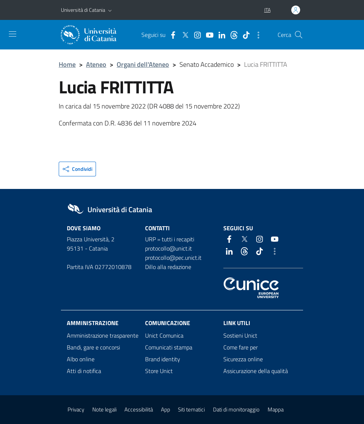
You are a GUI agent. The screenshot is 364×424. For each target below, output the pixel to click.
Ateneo (96, 64)
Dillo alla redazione (168, 266)
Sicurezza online (243, 359)
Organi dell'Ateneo (143, 64)
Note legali (104, 409)
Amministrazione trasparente (102, 335)
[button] (110, 10)
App (165, 409)
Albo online (81, 359)
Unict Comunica (164, 335)
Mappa (276, 409)
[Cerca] (298, 34)
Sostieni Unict (240, 335)
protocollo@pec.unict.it (173, 257)
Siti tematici (191, 409)
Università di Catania (83, 10)
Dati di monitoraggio (236, 409)
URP (150, 239)
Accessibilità (138, 409)
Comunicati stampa (168, 347)
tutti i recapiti (178, 239)
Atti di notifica (84, 370)
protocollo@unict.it (168, 248)
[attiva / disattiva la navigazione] (12, 34)
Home (67, 64)
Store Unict (159, 370)
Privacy (76, 409)
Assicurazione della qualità (255, 370)
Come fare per (240, 347)
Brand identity (162, 359)
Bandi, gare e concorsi (93, 347)
